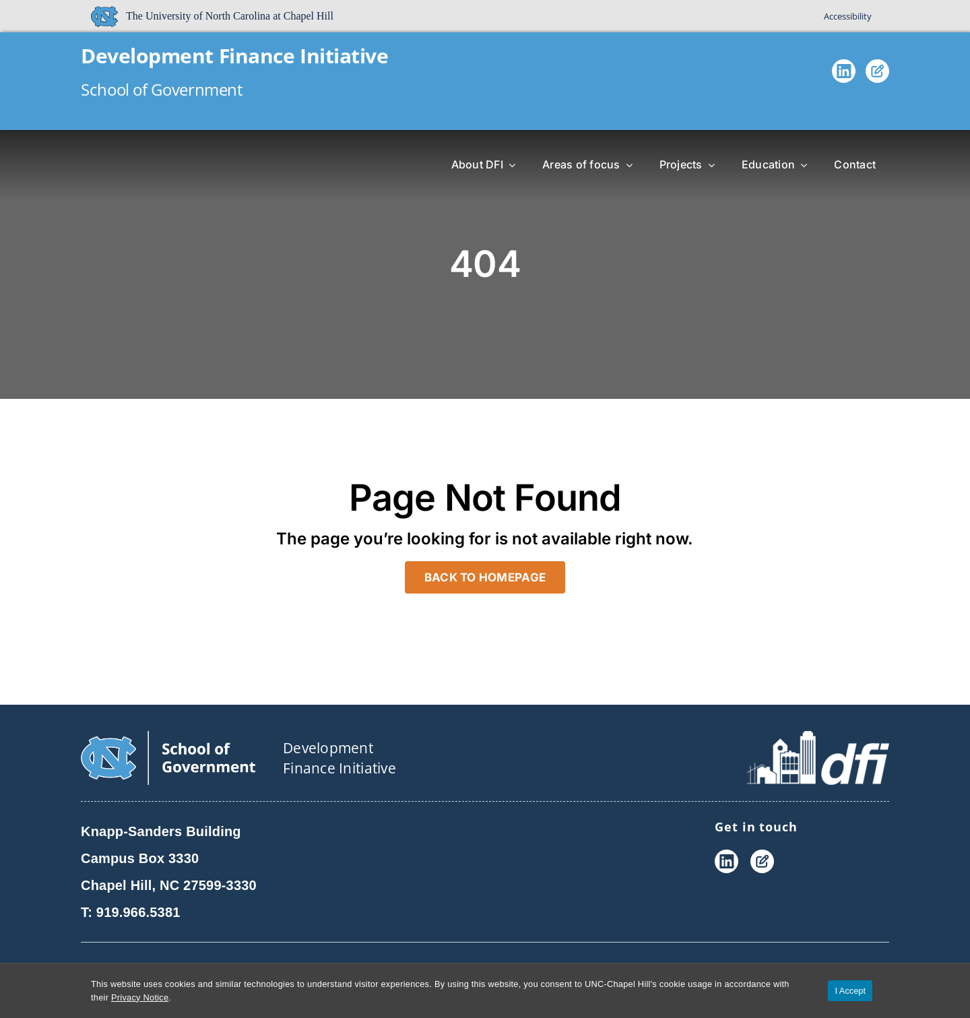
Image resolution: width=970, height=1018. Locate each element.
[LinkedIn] (843, 74)
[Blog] (877, 74)
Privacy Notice (139, 997)
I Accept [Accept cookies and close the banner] (850, 991)
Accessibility (848, 16)
